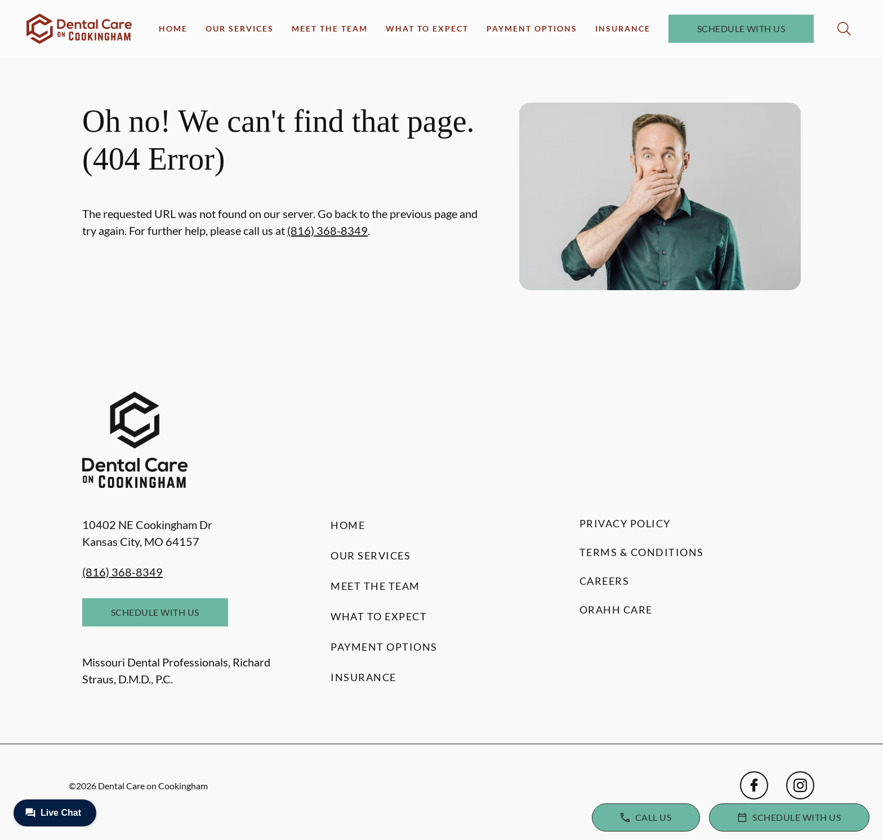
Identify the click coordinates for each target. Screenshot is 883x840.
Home (173, 28)
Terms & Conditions (641, 552)
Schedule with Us (741, 28)
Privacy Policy (625, 523)
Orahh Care (616, 609)
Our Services (240, 28)
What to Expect (427, 28)
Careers (604, 581)
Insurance (622, 28)
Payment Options (532, 28)
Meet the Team (330, 28)
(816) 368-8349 (327, 230)
